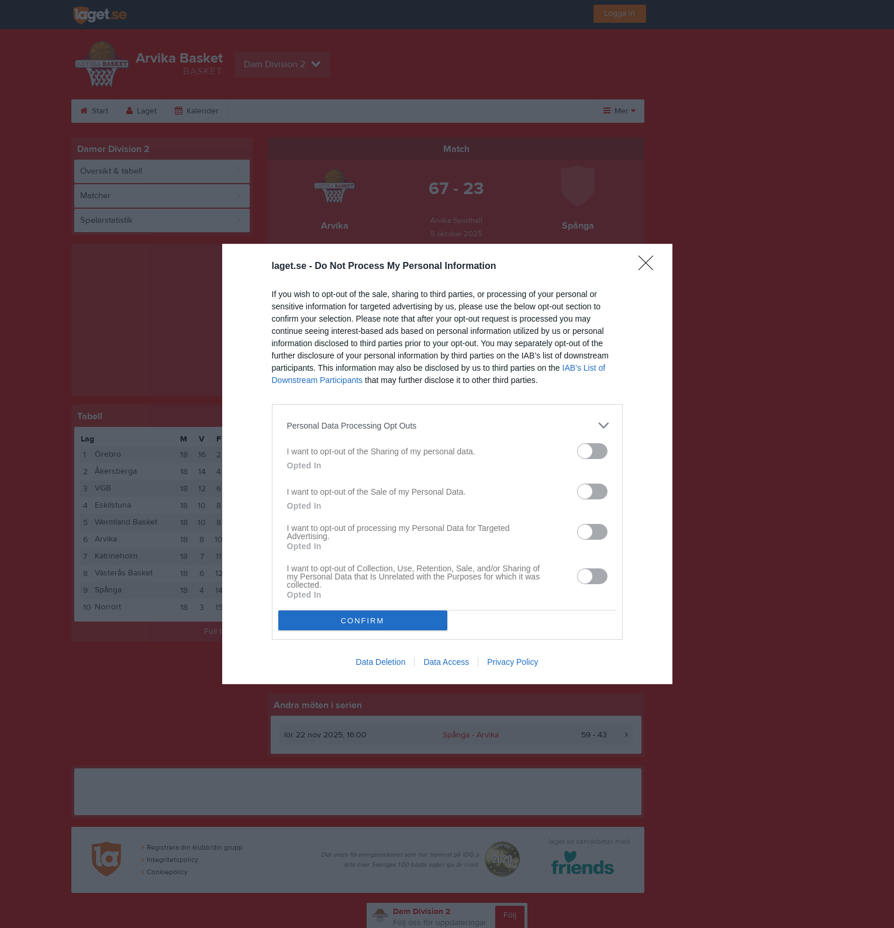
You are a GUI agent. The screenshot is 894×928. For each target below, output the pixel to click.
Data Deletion (381, 662)
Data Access (446, 662)
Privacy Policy (512, 662)
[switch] (592, 451)
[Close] (649, 267)
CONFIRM (363, 620)
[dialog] (447, 464)
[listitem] (447, 425)
